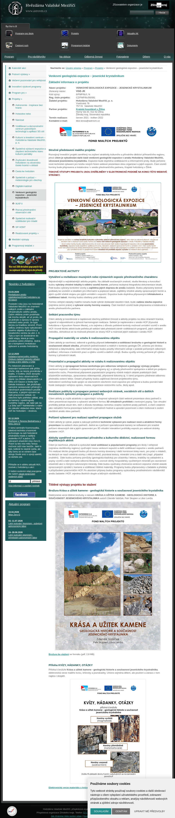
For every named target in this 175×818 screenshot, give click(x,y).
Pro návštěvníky (37, 56)
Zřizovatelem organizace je (127, 4)
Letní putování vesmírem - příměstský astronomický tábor (22, 536)
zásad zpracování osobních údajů (21, 475)
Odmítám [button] (121, 811)
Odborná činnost (93, 56)
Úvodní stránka (73, 68)
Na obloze (64, 56)
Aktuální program (19, 504)
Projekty (75, 33)
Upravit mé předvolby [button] (149, 811)
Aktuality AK (132, 33)
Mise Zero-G (14, 515)
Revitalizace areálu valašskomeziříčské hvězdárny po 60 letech (24, 297)
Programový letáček (80, 45)
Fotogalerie (122, 56)
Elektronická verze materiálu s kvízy (68, 787)
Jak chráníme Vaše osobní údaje (66, 816)
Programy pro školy (24, 33)
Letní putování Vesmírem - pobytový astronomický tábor (25, 524)
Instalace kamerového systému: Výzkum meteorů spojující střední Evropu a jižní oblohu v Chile (24, 359)
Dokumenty (132, 45)
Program (9, 56)
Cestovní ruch (21, 45)
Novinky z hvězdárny (22, 284)
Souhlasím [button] (101, 811)
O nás (167, 56)
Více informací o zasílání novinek (24, 486)
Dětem (146, 56)
